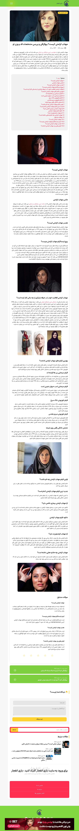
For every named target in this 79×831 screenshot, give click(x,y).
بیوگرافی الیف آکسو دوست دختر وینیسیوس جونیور (52, 680)
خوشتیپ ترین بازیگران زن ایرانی (47, 52)
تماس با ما (39, 785)
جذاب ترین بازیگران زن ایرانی (37, 204)
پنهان (58, 78)
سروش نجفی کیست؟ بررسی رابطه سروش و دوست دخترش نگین (41, 744)
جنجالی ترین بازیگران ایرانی (48, 302)
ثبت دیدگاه (39, 719)
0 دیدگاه (53, 48)
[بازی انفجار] (67, 3)
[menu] (11, 3)
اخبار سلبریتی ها (63, 13)
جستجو (14, 730)
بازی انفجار (59, 3)
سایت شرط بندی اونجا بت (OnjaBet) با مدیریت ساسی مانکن (28, 759)
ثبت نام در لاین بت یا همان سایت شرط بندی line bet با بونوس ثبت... (32, 751)
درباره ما (39, 789)
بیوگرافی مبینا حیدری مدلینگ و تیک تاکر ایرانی (54, 671)
